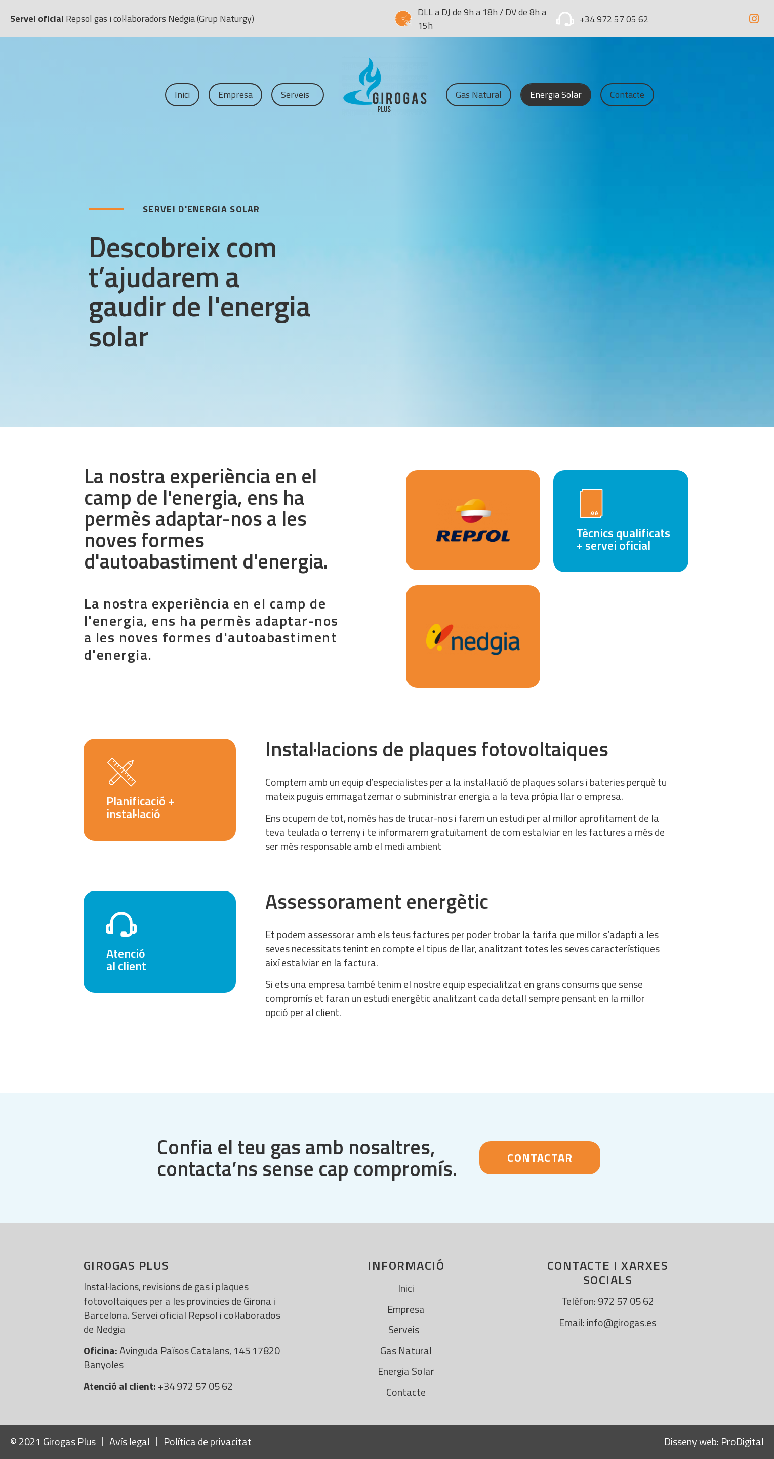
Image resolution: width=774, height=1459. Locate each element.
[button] (539, 1157)
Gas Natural (479, 94)
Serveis (297, 94)
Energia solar (556, 94)
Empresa (235, 94)
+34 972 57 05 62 (614, 19)
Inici (182, 94)
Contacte (627, 94)
